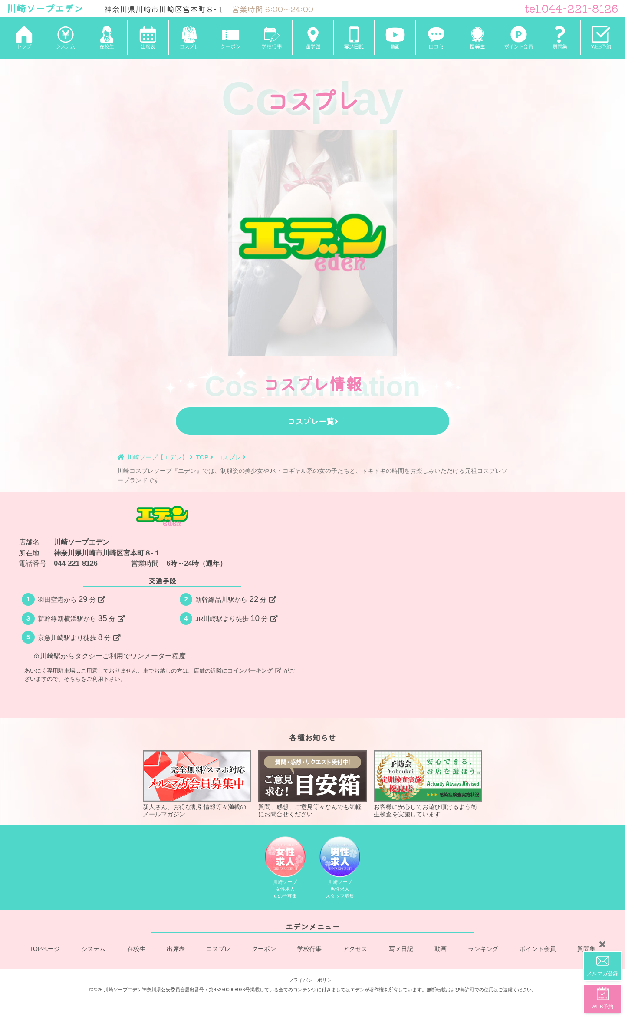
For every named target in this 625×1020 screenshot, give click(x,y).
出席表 (176, 948)
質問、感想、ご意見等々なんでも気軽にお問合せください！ (312, 783)
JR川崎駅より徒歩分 (236, 618)
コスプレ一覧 (312, 420)
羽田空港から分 (71, 599)
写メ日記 (401, 948)
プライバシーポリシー (312, 977)
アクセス (355, 948)
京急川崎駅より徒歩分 (79, 637)
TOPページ (45, 948)
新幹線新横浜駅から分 (81, 618)
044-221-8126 (76, 563)
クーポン (264, 948)
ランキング (483, 948)
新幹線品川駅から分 (235, 599)
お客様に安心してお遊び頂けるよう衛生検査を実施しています (428, 783)
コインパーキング (254, 670)
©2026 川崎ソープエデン (115, 987)
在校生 (136, 948)
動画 (440, 948)
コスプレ (218, 948)
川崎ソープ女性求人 (285, 868)
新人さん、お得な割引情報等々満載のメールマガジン (197, 783)
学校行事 (310, 948)
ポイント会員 (538, 948)
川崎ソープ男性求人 (340, 868)
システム (94, 948)
